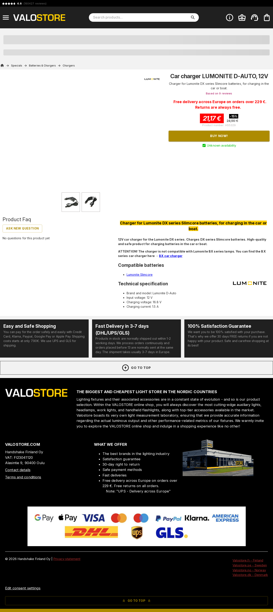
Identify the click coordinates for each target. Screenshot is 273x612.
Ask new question (22, 228)
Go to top (136, 368)
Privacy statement (66, 559)
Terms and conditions (23, 477)
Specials (16, 65)
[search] (193, 17)
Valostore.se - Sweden (250, 565)
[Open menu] (6, 17)
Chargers (69, 65)
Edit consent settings (22, 588)
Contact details (17, 470)
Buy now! (219, 136)
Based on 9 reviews (219, 93)
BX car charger (170, 256)
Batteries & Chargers (42, 65)
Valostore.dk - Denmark (250, 575)
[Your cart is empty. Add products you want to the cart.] (266, 17)
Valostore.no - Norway (249, 570)
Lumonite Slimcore (140, 274)
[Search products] (141, 17)
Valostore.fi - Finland (248, 560)
